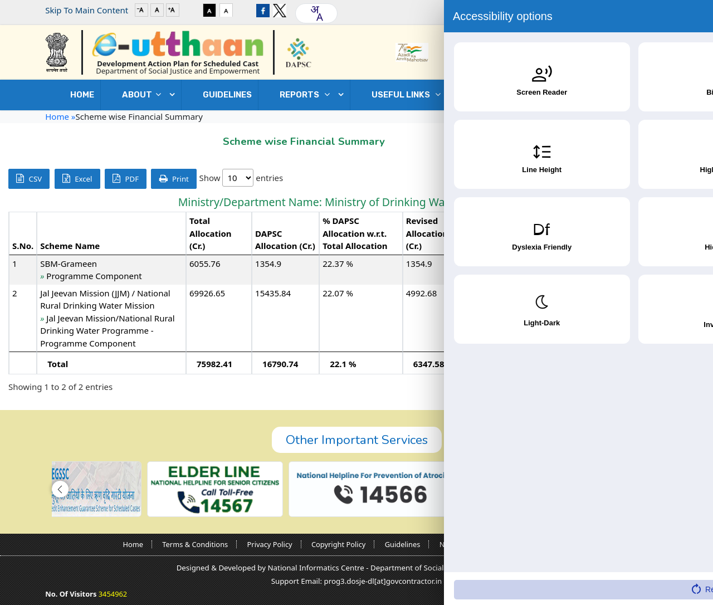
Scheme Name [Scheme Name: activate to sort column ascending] (70, 245)
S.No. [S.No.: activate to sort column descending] (22, 245)
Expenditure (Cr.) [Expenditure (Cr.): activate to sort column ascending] (581, 240)
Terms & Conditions (195, 544)
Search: (624, 178)
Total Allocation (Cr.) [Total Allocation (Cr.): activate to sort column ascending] (210, 233)
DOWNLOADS (517, 95)
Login (633, 10)
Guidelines (403, 544)
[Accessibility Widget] (682, 572)
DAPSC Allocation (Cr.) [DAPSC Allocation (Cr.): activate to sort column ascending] (285, 240)
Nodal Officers (463, 544)
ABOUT (144, 95)
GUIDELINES (227, 95)
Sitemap (575, 544)
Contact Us (615, 95)
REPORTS (307, 95)
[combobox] (316, 13)
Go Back (645, 139)
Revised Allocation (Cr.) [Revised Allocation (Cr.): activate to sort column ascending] (427, 233)
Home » (60, 116)
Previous (624, 387)
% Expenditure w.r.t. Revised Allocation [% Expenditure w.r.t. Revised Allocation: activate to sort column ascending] (652, 233)
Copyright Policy (338, 544)
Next (687, 387)
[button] (60, 489)
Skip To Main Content (86, 10)
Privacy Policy (269, 544)
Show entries (241, 178)
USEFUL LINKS (409, 95)
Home (82, 95)
